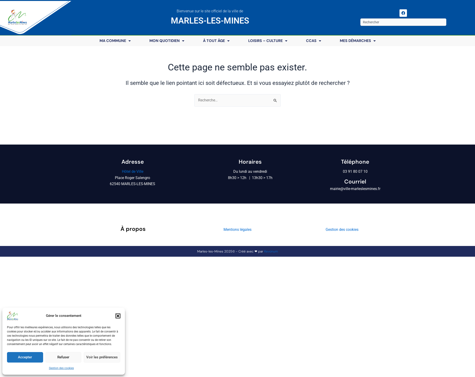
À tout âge (216, 41)
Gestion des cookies (61, 368)
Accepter (25, 357)
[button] (118, 316)
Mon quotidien (166, 41)
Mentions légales (237, 229)
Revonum (271, 251)
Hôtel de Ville (132, 171)
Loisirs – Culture (267, 41)
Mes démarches (358, 41)
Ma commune (115, 41)
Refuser (63, 357)
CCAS (313, 41)
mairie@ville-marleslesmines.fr (355, 189)
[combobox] (403, 22)
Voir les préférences (102, 357)
